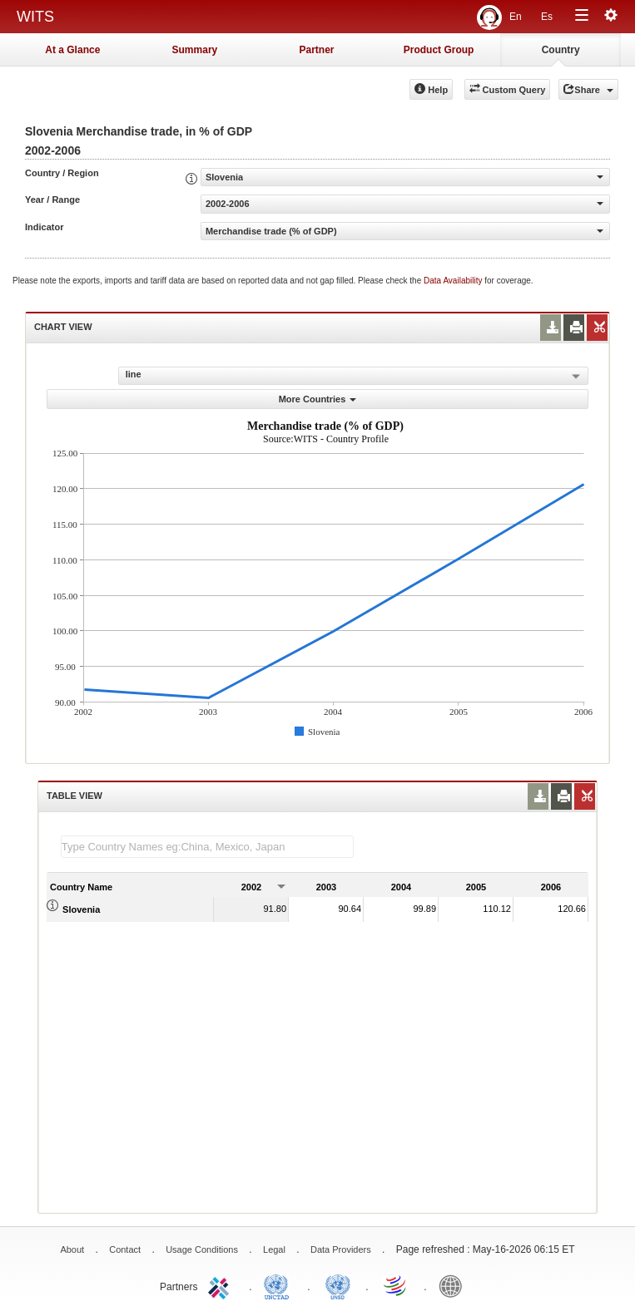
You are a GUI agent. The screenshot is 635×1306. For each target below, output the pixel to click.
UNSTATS (338, 1285)
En (515, 16)
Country (561, 50)
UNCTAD (279, 1285)
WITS (35, 16)
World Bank (454, 1285)
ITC (221, 1285)
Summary (195, 50)
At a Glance (72, 50)
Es (547, 16)
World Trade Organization (396, 1285)
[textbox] (207, 846)
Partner (316, 50)
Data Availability (454, 280)
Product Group (439, 50)
